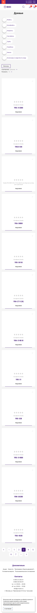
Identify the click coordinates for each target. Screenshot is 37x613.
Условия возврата (8, 571)
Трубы (6, 42)
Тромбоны (7, 47)
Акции (5, 569)
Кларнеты (7, 31)
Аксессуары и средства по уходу (14, 58)
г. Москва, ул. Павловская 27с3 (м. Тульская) (18, 591)
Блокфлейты (8, 25)
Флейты (7, 20)
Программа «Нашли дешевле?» (24, 569)
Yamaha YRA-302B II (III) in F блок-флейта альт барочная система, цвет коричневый (18, 183)
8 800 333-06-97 (19, 582)
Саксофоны (8, 36)
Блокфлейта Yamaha (18, 106)
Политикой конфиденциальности (12, 604)
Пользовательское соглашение (25, 571)
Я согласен (7, 609)
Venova (6, 52)
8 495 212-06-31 (19, 579)
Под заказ (18, 112)
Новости (10, 569)
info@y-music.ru (18, 588)
